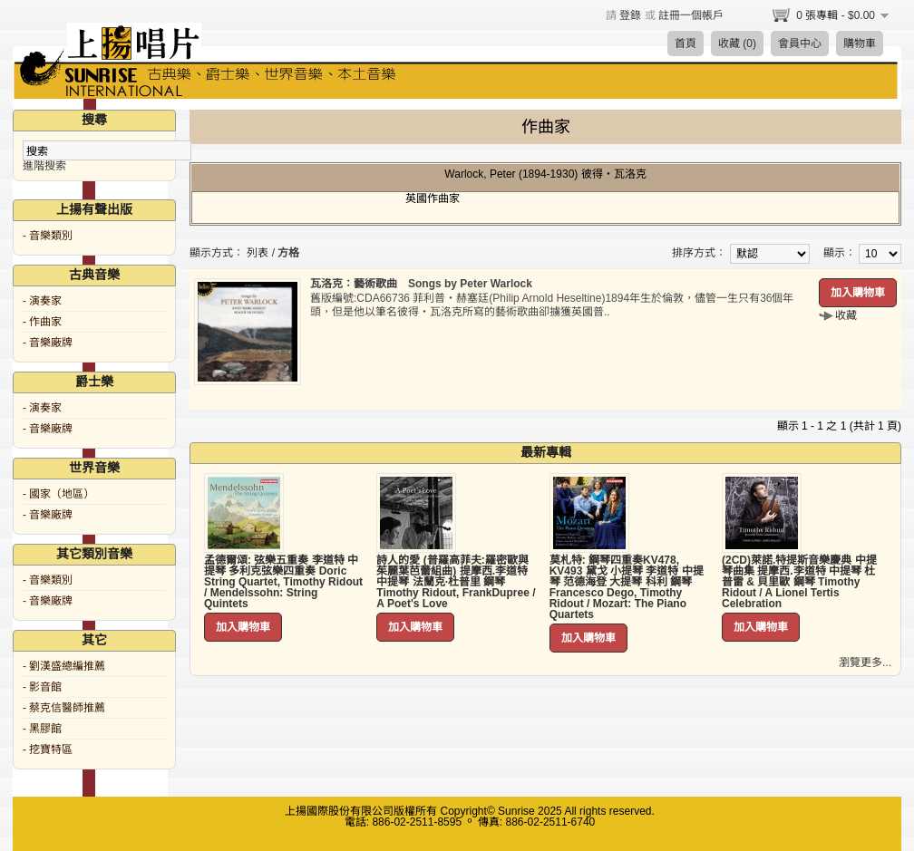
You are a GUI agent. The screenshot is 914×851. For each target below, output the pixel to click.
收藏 (846, 315)
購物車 (859, 43)
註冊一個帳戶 (691, 15)
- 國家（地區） (58, 494)
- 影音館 (42, 687)
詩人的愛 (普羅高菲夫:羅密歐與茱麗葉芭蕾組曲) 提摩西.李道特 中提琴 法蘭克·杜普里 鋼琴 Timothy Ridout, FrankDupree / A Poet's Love (455, 582)
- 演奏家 (42, 301)
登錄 (630, 15)
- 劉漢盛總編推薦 (64, 666)
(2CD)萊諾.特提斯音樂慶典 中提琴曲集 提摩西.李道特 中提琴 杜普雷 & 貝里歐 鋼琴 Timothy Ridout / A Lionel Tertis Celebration (799, 582)
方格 (288, 253)
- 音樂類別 (48, 235)
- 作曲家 (42, 321)
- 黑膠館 (42, 728)
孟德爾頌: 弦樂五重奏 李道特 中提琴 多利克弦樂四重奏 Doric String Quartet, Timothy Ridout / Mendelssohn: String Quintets (283, 582)
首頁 (685, 43)
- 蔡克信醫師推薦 (64, 707)
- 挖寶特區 (48, 749)
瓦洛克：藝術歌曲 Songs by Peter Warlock (421, 283)
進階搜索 (44, 166)
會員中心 (800, 43)
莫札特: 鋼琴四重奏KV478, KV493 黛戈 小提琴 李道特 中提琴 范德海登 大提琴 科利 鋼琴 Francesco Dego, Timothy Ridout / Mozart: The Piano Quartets (626, 587)
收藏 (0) (737, 43)
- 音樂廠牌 (48, 342)
